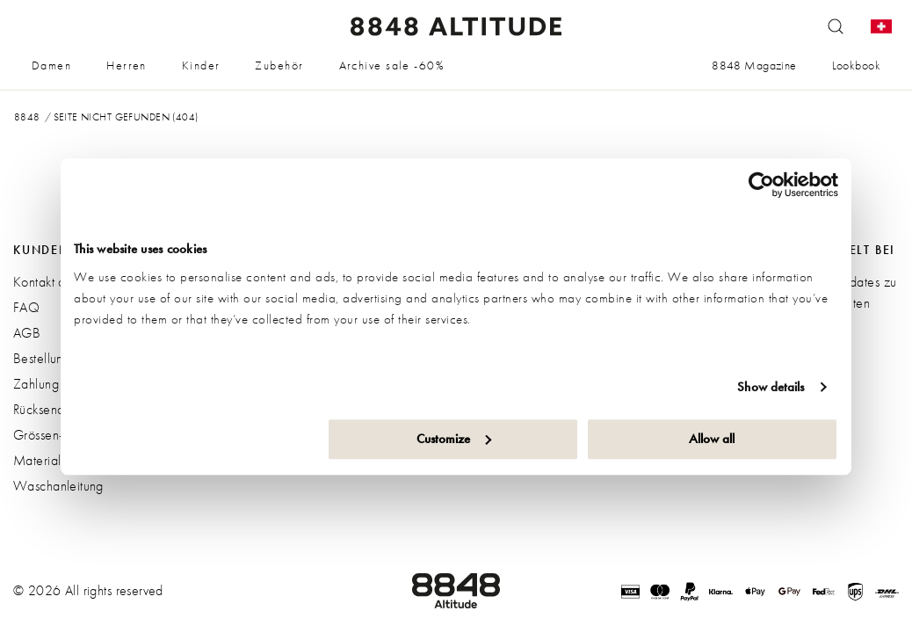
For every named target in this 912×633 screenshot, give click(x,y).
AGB (26, 333)
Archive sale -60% (392, 65)
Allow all (712, 438)
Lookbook (856, 65)
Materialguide (52, 460)
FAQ (26, 307)
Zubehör (279, 65)
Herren (126, 65)
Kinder (201, 65)
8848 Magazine (754, 65)
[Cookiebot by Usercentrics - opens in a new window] (761, 184)
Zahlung (36, 384)
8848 (27, 117)
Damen (51, 65)
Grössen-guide (54, 435)
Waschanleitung (58, 486)
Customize (453, 438)
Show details (770, 387)
